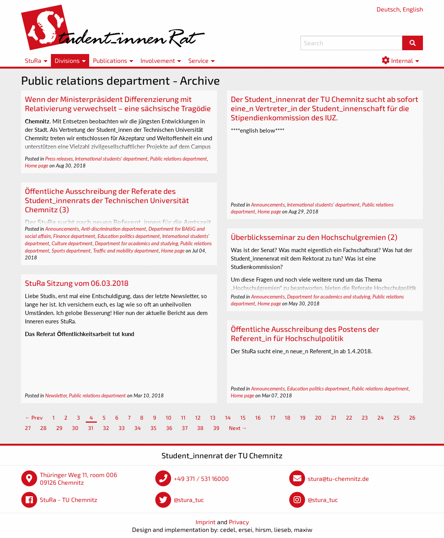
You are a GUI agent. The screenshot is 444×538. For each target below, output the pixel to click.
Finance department (74, 236)
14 (228, 417)
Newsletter (56, 395)
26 (412, 417)
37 (185, 428)
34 (137, 428)
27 (28, 428)
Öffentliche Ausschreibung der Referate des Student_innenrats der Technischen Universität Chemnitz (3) (107, 200)
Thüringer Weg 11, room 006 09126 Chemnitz (78, 478)
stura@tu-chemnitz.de (338, 478)
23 (365, 417)
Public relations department (178, 159)
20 (318, 417)
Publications (110, 60)
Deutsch (388, 9)
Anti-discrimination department (113, 229)
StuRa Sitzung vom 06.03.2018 (77, 282)
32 (106, 428)
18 (288, 417)
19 (302, 417)
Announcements (268, 205)
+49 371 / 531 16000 (201, 478)
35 (153, 428)
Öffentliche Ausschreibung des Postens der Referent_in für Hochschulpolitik (305, 333)
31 (90, 428)
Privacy (239, 521)
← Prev (34, 417)
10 (168, 417)
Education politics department (129, 236)
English (413, 9)
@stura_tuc (189, 499)
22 (349, 417)
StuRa (33, 60)
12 (198, 417)
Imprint (205, 521)
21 (333, 417)
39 (216, 428)
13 (212, 417)
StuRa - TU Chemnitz (68, 499)
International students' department (111, 159)
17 (272, 417)
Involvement (157, 60)
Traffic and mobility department (126, 251)
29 (59, 428)
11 (183, 417)
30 (75, 428)
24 (380, 417)
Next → (238, 428)
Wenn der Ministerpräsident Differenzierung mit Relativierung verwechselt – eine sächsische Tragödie (118, 103)
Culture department (72, 243)
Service (198, 60)
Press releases (59, 159)
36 (169, 428)
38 (200, 428)
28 (43, 428)
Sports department (71, 251)
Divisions (67, 60)
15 (243, 417)
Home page (36, 165)
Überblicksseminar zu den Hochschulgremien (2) (314, 236)
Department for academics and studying (136, 243)
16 (258, 417)
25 (396, 417)
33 (122, 428)
